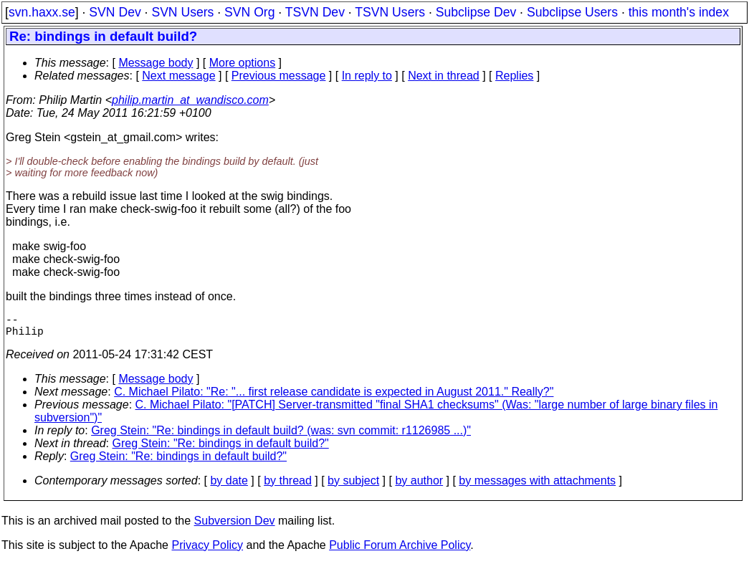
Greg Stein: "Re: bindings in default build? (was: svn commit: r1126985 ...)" (281, 436)
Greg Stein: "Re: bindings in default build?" (221, 449)
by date (228, 486)
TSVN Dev (315, 12)
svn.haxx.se (42, 12)
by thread (288, 486)
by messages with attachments (537, 486)
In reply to (367, 76)
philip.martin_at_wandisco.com (190, 100)
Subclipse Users (572, 12)
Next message (178, 76)
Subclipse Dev (476, 12)
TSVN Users (390, 12)
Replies (514, 76)
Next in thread (444, 76)
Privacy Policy (207, 551)
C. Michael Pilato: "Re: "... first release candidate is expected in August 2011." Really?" (333, 397)
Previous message (279, 76)
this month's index (679, 12)
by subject (353, 486)
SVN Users (182, 12)
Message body (155, 63)
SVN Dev (114, 12)
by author (419, 486)
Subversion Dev (234, 526)
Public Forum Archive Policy (399, 551)
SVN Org (249, 12)
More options (242, 63)
